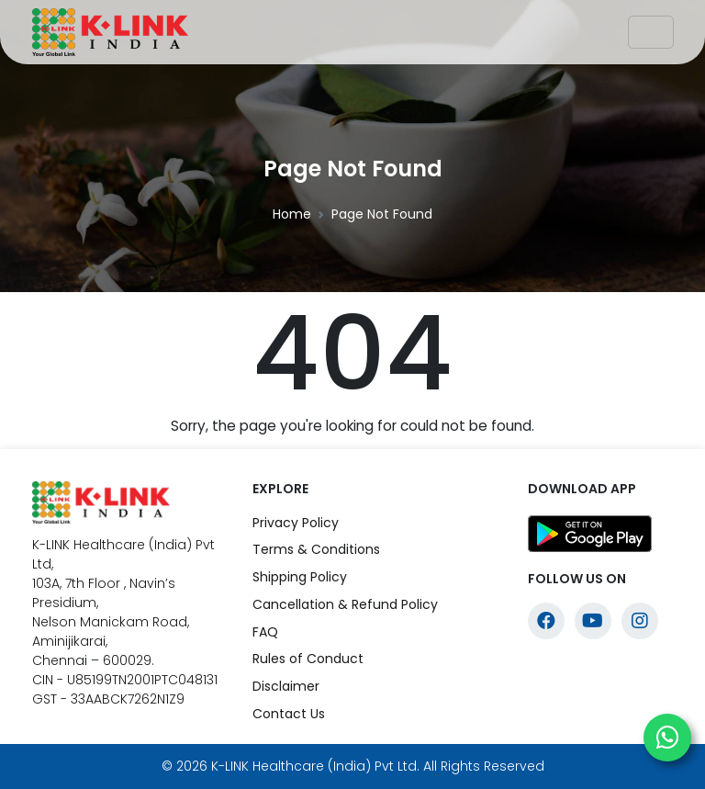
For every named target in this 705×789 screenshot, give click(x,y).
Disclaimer (285, 686)
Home (292, 214)
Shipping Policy (299, 577)
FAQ (265, 632)
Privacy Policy (295, 522)
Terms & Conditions (316, 549)
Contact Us (288, 713)
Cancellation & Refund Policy (345, 604)
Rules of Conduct (308, 658)
